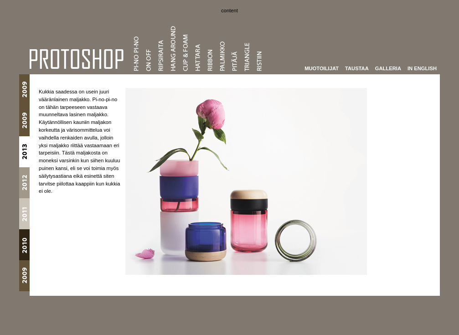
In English (422, 68)
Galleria (388, 68)
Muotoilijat (321, 68)
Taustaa (357, 68)
